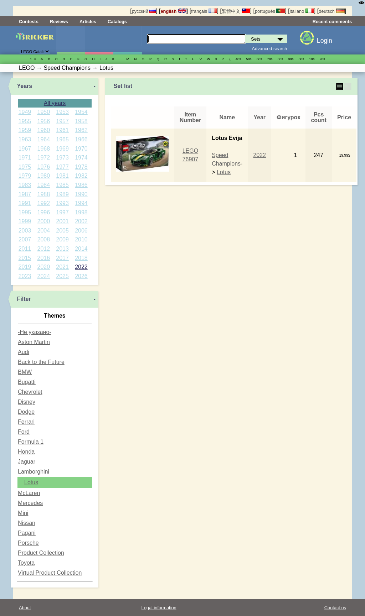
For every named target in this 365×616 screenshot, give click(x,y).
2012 (43, 249)
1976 (43, 167)
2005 (62, 231)
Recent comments (332, 21)
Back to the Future (41, 362)
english (173, 11)
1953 (62, 112)
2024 (43, 276)
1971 (25, 158)
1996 (43, 212)
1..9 (33, 59)
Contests (28, 21)
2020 (43, 267)
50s (248, 59)
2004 (43, 231)
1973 (62, 158)
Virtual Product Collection (50, 573)
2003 (25, 231)
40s (238, 59)
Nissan (26, 523)
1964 (43, 139)
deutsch (331, 11)
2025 (62, 276)
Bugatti (27, 382)
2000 (43, 221)
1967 (25, 149)
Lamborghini (33, 472)
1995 (25, 212)
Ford (24, 432)
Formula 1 (30, 442)
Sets (71, 40)
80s (280, 59)
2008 (43, 239)
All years (55, 103)
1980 (43, 176)
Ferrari (26, 422)
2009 (62, 239)
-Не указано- (34, 332)
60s (259, 59)
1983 (25, 185)
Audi (23, 352)
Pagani (27, 533)
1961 (62, 130)
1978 (81, 167)
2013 (62, 249)
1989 (62, 194)
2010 (81, 239)
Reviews (59, 21)
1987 (25, 194)
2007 (25, 239)
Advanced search (269, 48)
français (204, 11)
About (25, 607)
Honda (26, 452)
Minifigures (99, 40)
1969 (62, 149)
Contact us (335, 607)
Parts (127, 40)
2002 (81, 221)
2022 (81, 267)
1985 (62, 185)
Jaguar (26, 462)
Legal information (159, 607)
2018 (81, 258)
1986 (81, 185)
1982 (81, 176)
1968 (43, 149)
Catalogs (117, 21)
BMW (25, 372)
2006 (81, 231)
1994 (81, 203)
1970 (81, 149)
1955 (25, 121)
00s (301, 59)
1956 (43, 121)
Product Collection (41, 553)
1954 (81, 112)
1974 (81, 158)
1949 (25, 112)
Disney (26, 402)
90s (290, 59)
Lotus (31, 482)
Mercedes (30, 503)
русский (144, 11)
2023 (25, 276)
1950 (43, 112)
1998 (81, 212)
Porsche (28, 543)
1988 (43, 194)
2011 (25, 249)
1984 (43, 185)
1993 (62, 203)
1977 (62, 167)
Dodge (26, 412)
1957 (62, 121)
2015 (25, 258)
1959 (25, 130)
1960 (43, 130)
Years (24, 86)
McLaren (29, 493)
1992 (43, 203)
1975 (25, 167)
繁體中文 (236, 11)
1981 (62, 176)
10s (311, 59)
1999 (25, 221)
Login (324, 40)
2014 (81, 249)
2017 (62, 258)
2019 (25, 267)
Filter (24, 299)
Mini (23, 513)
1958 (81, 121)
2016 (43, 258)
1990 (81, 194)
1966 (81, 139)
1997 (62, 212)
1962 (81, 130)
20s (322, 59)
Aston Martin (34, 342)
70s (269, 59)
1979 (25, 176)
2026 (81, 276)
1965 (62, 139)
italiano (302, 11)
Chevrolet (30, 392)
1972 (43, 158)
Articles (87, 21)
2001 (62, 221)
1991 (25, 203)
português (270, 11)
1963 (25, 139)
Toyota (26, 563)
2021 (62, 267)
